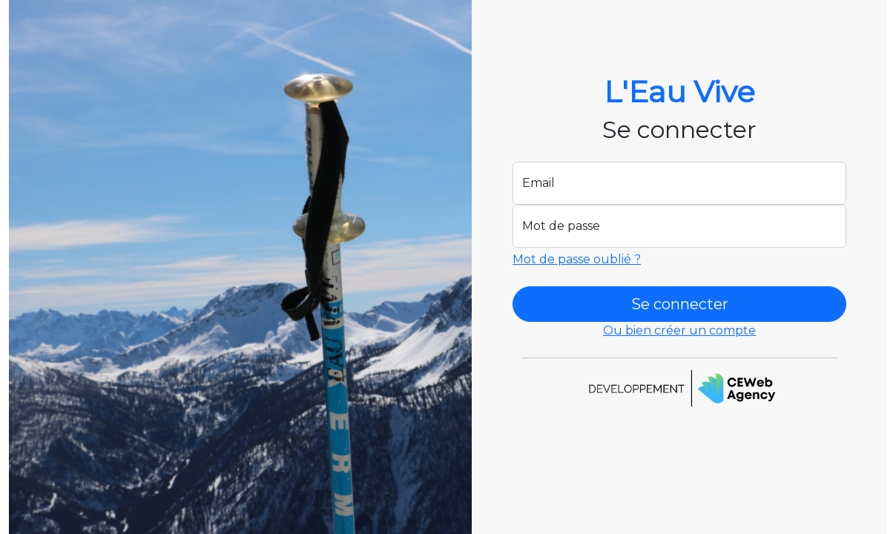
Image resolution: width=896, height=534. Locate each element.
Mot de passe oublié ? (577, 259)
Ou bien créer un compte (679, 330)
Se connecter (679, 304)
